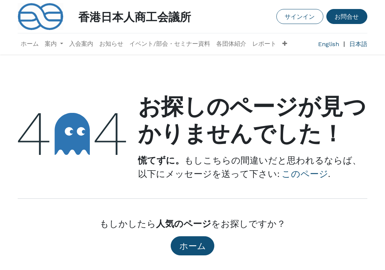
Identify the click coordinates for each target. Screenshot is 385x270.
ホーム (192, 245)
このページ (305, 173)
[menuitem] (30, 43)
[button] (284, 43)
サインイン (300, 16)
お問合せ (347, 16)
